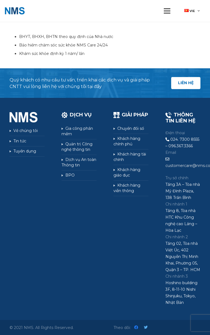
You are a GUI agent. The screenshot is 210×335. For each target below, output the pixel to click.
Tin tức (19, 141)
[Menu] (167, 11)
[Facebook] (136, 327)
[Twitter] (146, 327)
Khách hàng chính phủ (126, 141)
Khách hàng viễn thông (126, 188)
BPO (70, 175)
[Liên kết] (14, 11)
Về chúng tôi (25, 130)
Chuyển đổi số (130, 128)
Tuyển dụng (24, 151)
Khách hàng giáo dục (126, 172)
